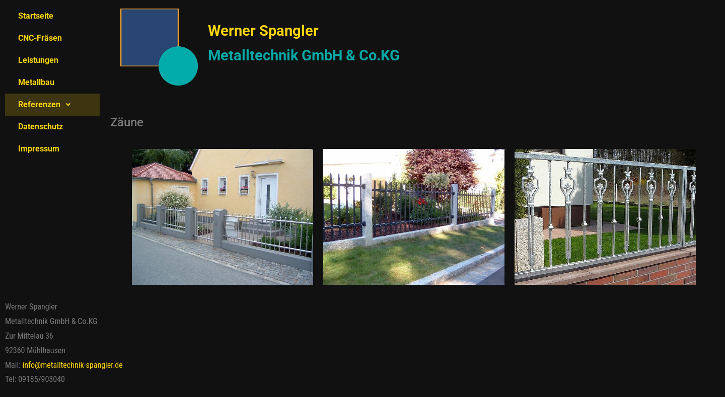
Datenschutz (40, 126)
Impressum (38, 148)
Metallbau (36, 82)
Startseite (35, 16)
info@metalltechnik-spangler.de (73, 365)
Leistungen (38, 60)
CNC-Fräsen (40, 38)
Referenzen (47, 105)
